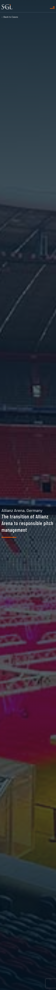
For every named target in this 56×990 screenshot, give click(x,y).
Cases (10, 17)
